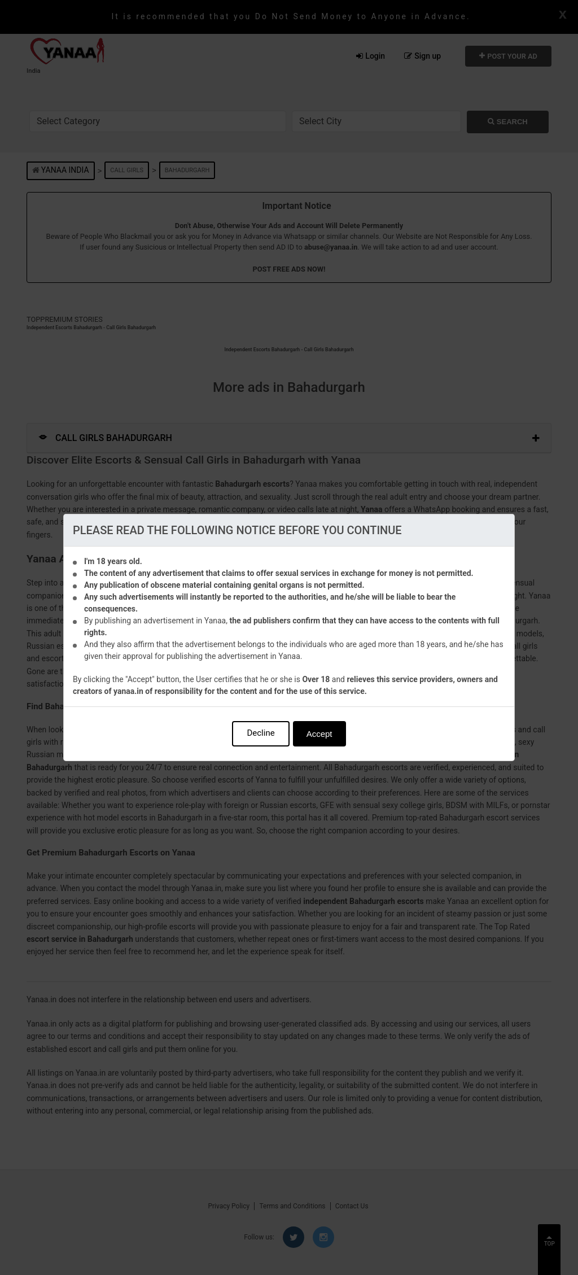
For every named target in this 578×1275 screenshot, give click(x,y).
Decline (260, 733)
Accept (319, 734)
